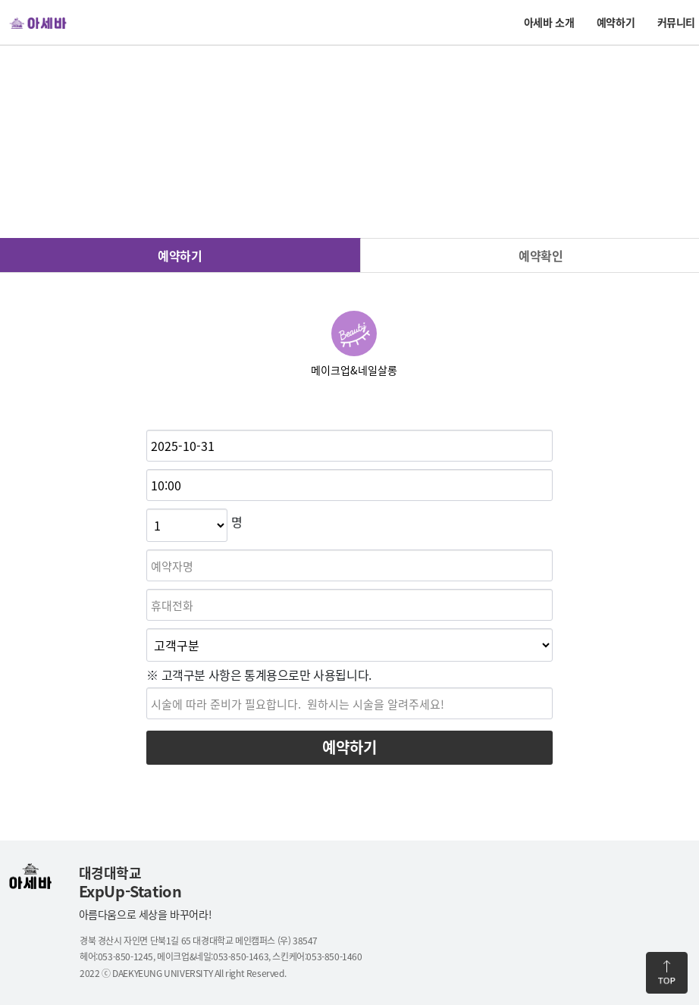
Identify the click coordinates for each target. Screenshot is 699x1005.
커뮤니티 (676, 22)
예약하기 (616, 22)
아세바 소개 (549, 22)
